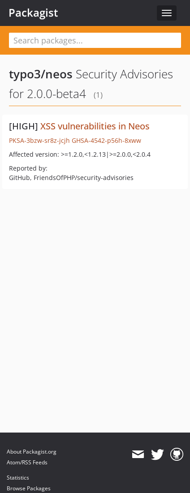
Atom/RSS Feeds (27, 462)
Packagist (33, 12)
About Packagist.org (31, 451)
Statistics (18, 477)
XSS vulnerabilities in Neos (95, 126)
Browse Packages (29, 488)
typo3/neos (41, 74)
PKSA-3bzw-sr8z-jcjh (39, 140)
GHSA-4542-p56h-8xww (106, 140)
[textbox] (95, 40)
